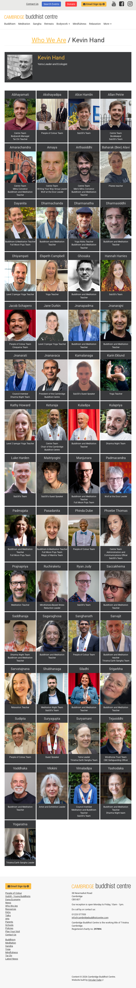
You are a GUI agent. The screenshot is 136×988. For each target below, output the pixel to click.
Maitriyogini (52, 458)
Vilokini (52, 768)
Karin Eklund (115, 355)
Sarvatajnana (20, 669)
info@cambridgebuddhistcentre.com (90, 917)
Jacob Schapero (20, 306)
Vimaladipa (84, 768)
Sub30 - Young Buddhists (17, 896)
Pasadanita (52, 510)
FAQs (8, 912)
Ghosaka (84, 256)
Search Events (51, 4)
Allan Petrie (116, 94)
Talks (8, 915)
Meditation (24, 23)
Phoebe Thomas (116, 510)
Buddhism (9, 23)
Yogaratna (20, 824)
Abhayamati (20, 94)
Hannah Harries (116, 256)
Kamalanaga (84, 355)
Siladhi (84, 669)
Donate (71, 4)
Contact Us (32, 3)
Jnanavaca (52, 355)
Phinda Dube (84, 510)
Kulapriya (115, 405)
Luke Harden (20, 458)
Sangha (37, 23)
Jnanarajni (115, 306)
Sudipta (20, 718)
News (8, 902)
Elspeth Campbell (52, 256)
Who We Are (49, 40)
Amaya (52, 147)
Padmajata (20, 510)
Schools (9, 925)
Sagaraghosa (52, 616)
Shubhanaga (52, 669)
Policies (9, 928)
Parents (9, 922)
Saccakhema (116, 566)
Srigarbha (116, 669)
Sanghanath (84, 616)
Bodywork (63, 23)
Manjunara (84, 458)
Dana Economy (12, 899)
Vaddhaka (20, 768)
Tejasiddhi (116, 718)
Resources (10, 909)
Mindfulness (79, 23)
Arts (7, 918)
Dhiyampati (20, 256)
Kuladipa (84, 405)
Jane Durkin (52, 306)
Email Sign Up (94, 4)
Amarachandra (20, 147)
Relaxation (95, 23)
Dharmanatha (84, 203)
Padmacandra (116, 458)
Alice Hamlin (84, 94)
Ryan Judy (84, 566)
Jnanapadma (84, 306)
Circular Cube (96, 980)
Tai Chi (8, 955)
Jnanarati (20, 355)
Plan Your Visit (12, 931)
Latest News (11, 958)
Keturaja (52, 405)
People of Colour (13, 893)
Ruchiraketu (52, 566)
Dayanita (20, 203)
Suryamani (84, 718)
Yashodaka (116, 768)
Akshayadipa (52, 94)
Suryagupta (52, 718)
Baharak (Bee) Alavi (116, 147)
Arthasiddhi (84, 147)
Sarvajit (115, 616)
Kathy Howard (20, 405)
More (108, 23)
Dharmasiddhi (116, 203)
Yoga (7, 949)
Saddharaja (20, 616)
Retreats (49, 23)
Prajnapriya (20, 566)
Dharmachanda (52, 203)
